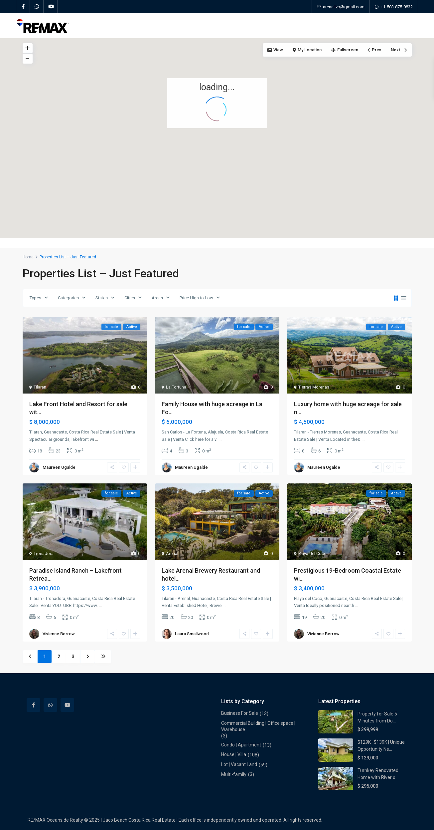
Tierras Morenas (313, 387)
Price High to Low (196, 297)
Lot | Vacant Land (239, 764)
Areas (157, 297)
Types (35, 297)
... (96, 439)
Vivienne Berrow (59, 633)
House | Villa (233, 754)
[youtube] (50, 6)
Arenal (172, 553)
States (101, 297)
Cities (129, 297)
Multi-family (233, 774)
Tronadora (44, 553)
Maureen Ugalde (59, 467)
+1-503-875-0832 (397, 6)
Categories (68, 297)
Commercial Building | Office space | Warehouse (258, 726)
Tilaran (40, 387)
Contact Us (292, 25)
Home (137, 25)
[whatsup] (37, 6)
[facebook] (23, 6)
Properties (166, 25)
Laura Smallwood (192, 633)
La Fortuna (176, 387)
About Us (199, 25)
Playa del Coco (312, 553)
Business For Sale (239, 713)
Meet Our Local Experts (244, 25)
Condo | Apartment (241, 744)
